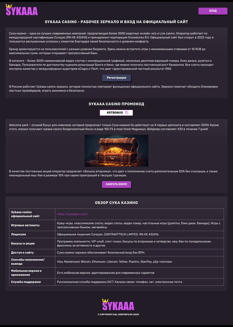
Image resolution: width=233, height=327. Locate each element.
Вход (213, 10)
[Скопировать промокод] (126, 112)
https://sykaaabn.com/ (72, 214)
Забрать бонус (116, 184)
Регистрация (116, 77)
